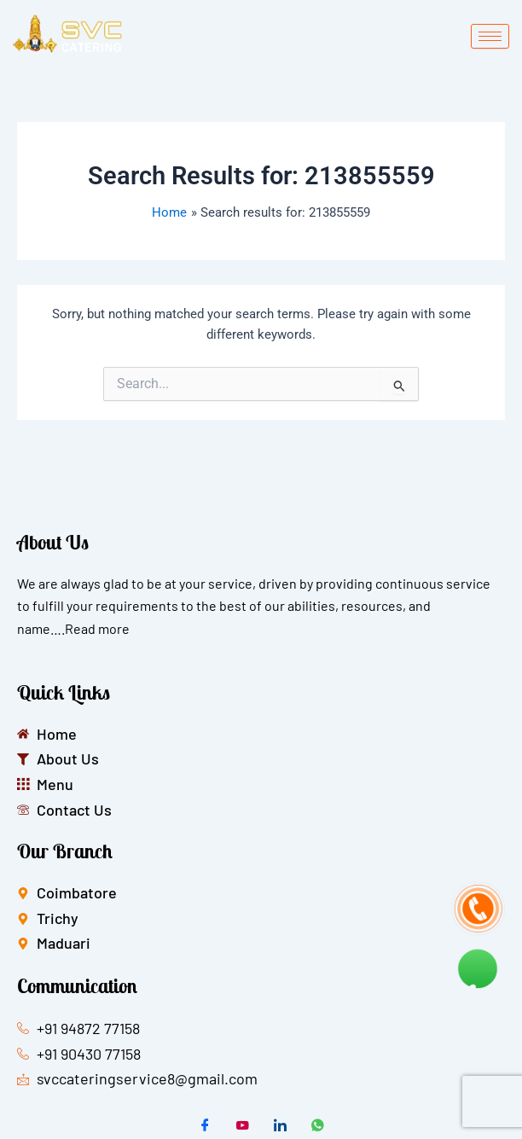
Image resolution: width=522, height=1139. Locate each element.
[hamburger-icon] (490, 36)
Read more (97, 628)
